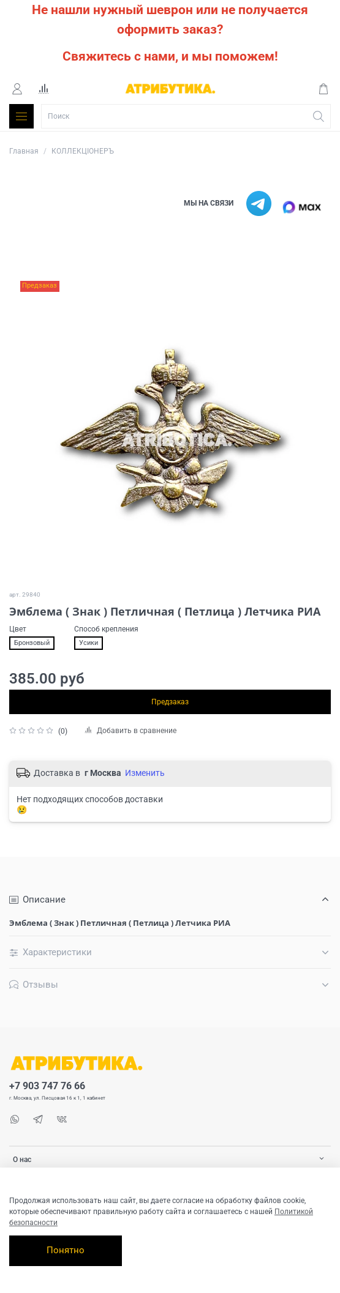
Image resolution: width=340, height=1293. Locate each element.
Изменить (145, 773)
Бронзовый (32, 643)
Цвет (17, 629)
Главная (24, 151)
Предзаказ (170, 702)
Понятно (66, 1250)
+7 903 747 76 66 (47, 1086)
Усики (88, 643)
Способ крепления (106, 629)
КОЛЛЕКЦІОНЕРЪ (82, 151)
